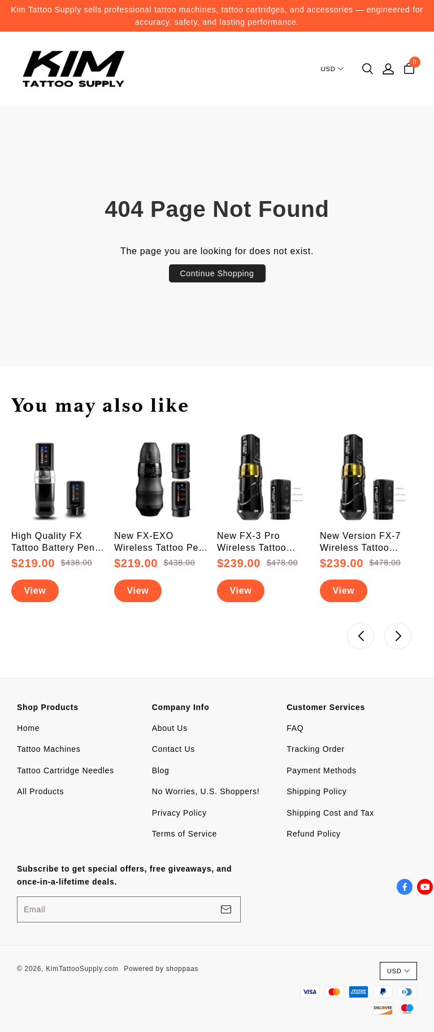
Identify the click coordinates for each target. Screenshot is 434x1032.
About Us (170, 728)
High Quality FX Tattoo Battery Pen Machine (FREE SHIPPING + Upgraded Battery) (53, 542)
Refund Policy (313, 833)
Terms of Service (184, 833)
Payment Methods (321, 770)
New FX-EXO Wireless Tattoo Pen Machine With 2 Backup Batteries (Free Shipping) (159, 542)
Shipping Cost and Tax (330, 812)
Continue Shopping (217, 273)
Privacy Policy (179, 812)
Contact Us (173, 749)
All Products (40, 791)
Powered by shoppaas (161, 969)
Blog (161, 770)
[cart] (409, 69)
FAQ (295, 728)
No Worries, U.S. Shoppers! (206, 791)
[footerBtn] (226, 909)
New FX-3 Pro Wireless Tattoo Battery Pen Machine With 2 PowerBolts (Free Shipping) (264, 542)
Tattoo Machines (48, 749)
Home (28, 728)
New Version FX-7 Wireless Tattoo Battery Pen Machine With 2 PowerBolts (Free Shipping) (367, 542)
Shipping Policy (316, 791)
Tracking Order (316, 749)
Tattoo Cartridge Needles (65, 770)
